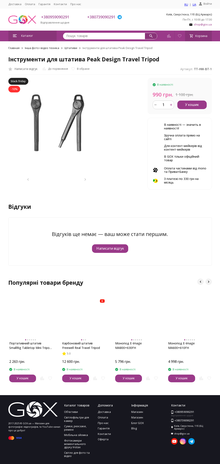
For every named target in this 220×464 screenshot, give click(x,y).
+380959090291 (55, 16)
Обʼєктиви (71, 412)
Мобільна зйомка (76, 435)
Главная (14, 48)
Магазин (137, 412)
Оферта (103, 439)
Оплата (30, 4)
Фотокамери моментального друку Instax (75, 444)
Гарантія (44, 4)
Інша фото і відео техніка (42, 48)
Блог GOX (137, 423)
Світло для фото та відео (77, 454)
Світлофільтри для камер (76, 419)
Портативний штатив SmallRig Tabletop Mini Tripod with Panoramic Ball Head (30, 345)
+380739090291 (101, 16)
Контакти (60, 4)
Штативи (71, 48)
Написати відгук (110, 248)
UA (194, 4)
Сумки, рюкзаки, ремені (75, 427)
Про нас (75, 4)
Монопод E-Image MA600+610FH (181, 345)
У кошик (192, 104)
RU (186, 4)
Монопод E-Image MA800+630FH (128, 345)
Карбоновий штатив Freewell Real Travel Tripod (81, 345)
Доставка (14, 4)
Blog (134, 428)
